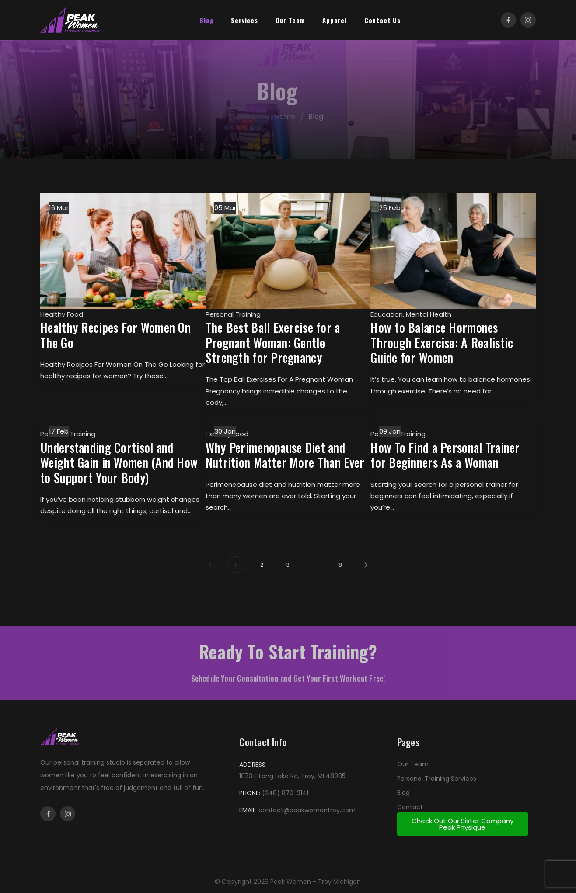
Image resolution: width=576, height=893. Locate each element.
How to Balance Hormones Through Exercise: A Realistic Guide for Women (441, 342)
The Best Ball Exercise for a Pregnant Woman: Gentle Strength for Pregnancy (273, 342)
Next (361, 565)
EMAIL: (248, 810)
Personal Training (233, 314)
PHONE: (249, 793)
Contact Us (382, 20)
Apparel (334, 20)
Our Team (290, 20)
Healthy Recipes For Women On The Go (115, 334)
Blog (206, 20)
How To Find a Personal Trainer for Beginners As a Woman (445, 454)
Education (386, 314)
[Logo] (69, 20)
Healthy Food (61, 314)
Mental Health (428, 314)
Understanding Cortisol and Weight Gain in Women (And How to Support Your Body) (119, 462)
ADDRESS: (253, 764)
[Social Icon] (508, 20)
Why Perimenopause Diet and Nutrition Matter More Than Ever (285, 454)
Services (244, 20)
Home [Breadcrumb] (293, 116)
